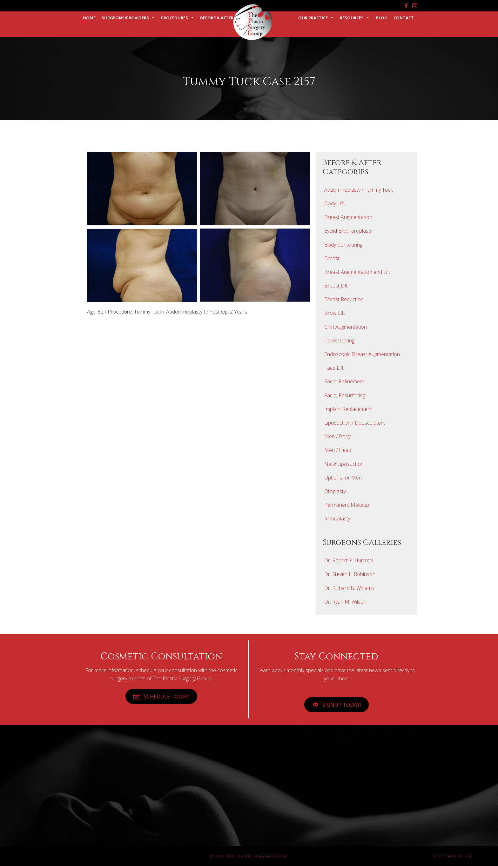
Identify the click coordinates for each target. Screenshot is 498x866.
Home (89, 18)
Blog (381, 18)
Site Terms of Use (453, 856)
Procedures (177, 17)
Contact (404, 18)
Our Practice (316, 17)
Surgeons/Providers (128, 17)
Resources (355, 17)
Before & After (216, 18)
